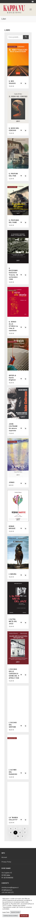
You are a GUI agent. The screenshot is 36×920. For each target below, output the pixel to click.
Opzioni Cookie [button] (15, 912)
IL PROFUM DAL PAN (13, 175)
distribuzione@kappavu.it (10, 887)
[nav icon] (31, 9)
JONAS (11, 482)
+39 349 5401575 (8, 892)
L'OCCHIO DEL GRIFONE (13, 725)
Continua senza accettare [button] (11, 915)
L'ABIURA (12, 574)
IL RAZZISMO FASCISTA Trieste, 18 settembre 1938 (13, 273)
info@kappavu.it (7, 890)
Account (4, 857)
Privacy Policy (6, 862)
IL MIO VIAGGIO (12, 82)
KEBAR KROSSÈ (12, 527)
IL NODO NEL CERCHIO (14, 129)
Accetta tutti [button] (24, 915)
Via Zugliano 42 (7, 873)
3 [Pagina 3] (24, 829)
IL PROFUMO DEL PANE (14, 221)
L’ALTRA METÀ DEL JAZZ (13, 621)
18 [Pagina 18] (18, 836)
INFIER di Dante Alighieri (12, 378)
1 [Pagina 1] (15, 829)
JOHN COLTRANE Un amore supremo (13, 427)
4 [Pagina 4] (10, 832)
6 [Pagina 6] (20, 832)
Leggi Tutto (5, 912)
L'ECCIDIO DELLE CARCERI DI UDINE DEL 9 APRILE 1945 (14, 673)
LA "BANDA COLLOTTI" (13, 819)
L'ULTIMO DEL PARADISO (13, 772)
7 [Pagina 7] (24, 832)
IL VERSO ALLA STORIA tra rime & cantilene (13, 326)
